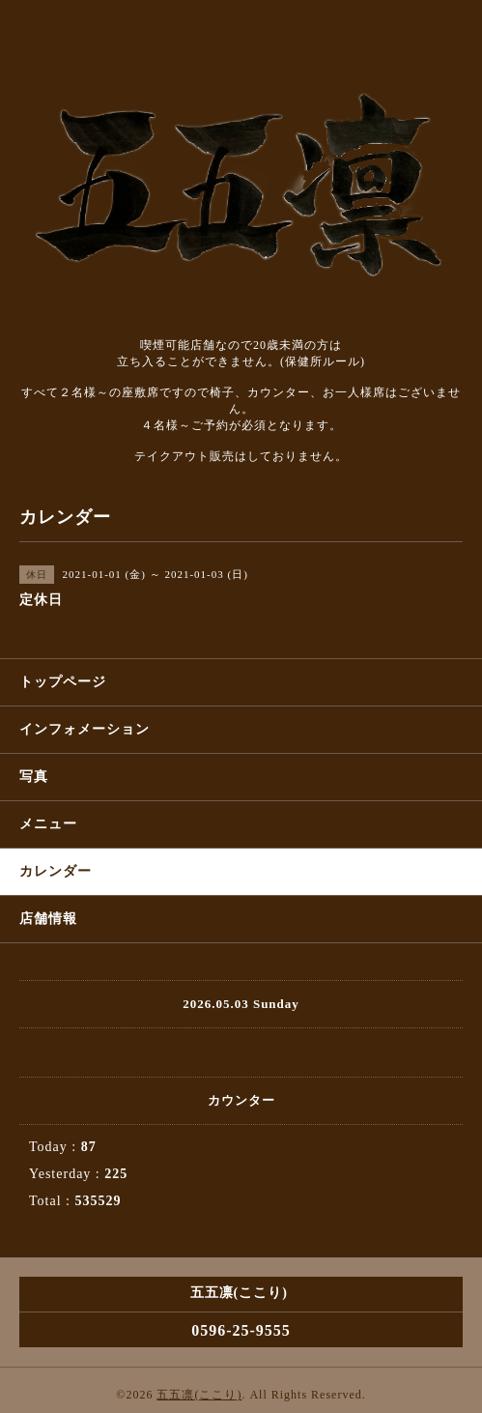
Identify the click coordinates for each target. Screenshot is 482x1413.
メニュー (48, 824)
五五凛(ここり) (198, 1394)
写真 (33, 776)
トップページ (62, 682)
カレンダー (55, 871)
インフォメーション (84, 729)
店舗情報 (48, 918)
